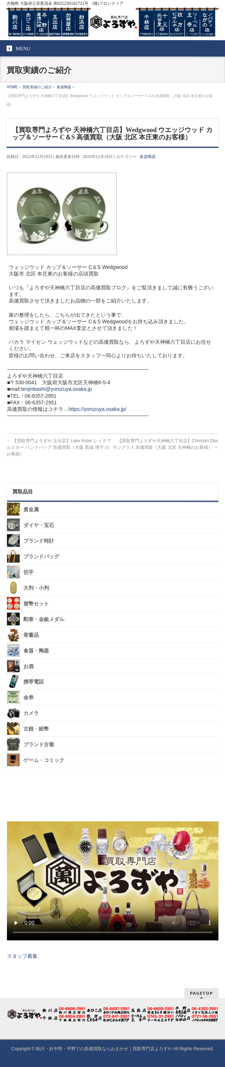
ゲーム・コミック (43, 760)
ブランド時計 (38, 541)
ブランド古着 (38, 744)
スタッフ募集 (22, 956)
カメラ (31, 713)
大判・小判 (36, 588)
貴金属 (31, 509)
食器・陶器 (36, 650)
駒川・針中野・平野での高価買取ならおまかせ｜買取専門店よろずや (104, 1048)
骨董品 (31, 635)
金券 (28, 697)
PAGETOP (201, 993)
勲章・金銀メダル (43, 619)
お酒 (28, 666)
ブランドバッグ (41, 556)
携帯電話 (33, 682)
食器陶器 (148, 156)
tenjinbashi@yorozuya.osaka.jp (56, 389)
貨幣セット (36, 603)
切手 (28, 572)
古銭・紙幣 (36, 729)
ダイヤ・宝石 (38, 525)
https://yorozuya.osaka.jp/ (97, 409)
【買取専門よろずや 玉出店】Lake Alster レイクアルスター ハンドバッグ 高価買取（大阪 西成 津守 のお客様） (59, 447)
